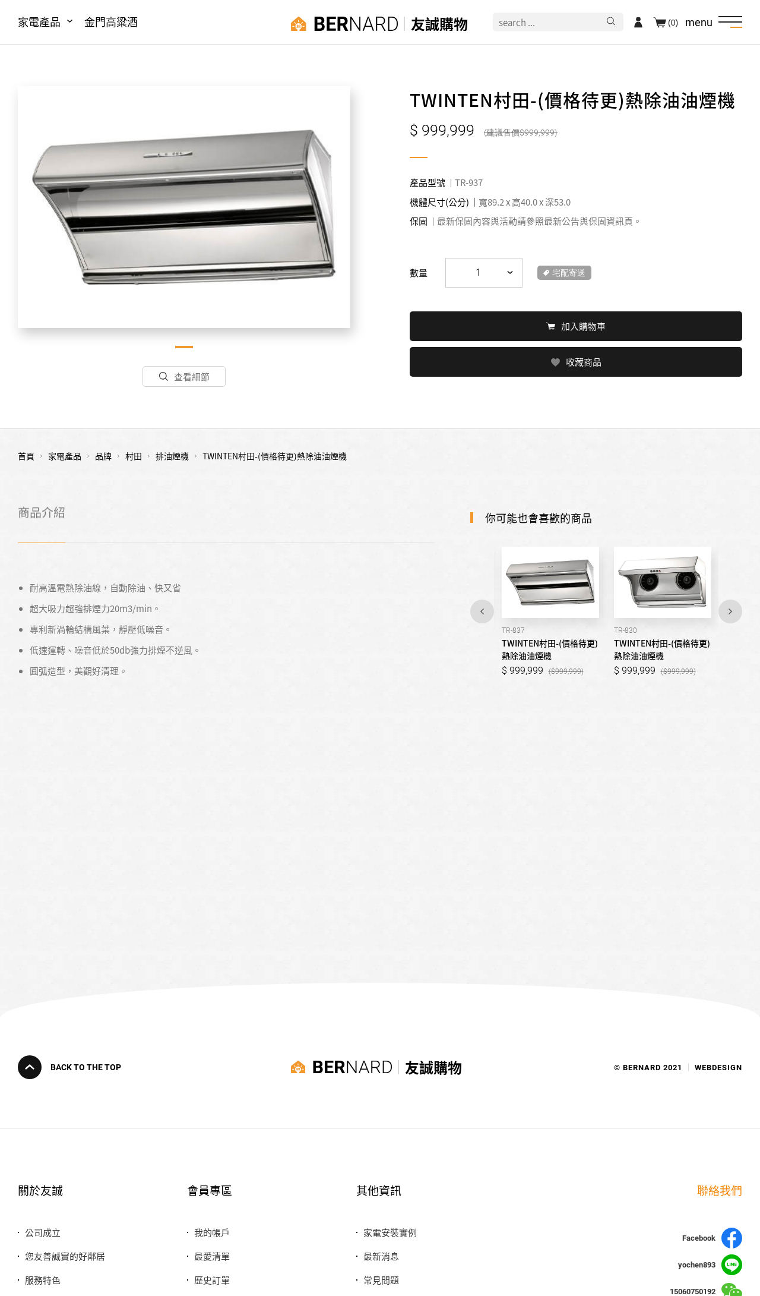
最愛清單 (212, 1255)
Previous (482, 611)
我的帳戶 (212, 1232)
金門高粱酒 (111, 21)
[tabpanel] (184, 207)
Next (730, 611)
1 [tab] (184, 347)
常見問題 (381, 1279)
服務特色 (43, 1279)
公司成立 (43, 1232)
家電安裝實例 (390, 1232)
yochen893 (710, 1264)
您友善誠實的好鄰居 (65, 1255)
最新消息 (381, 1255)
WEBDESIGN (718, 1066)
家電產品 (39, 21)
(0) (673, 22)
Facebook (712, 1238)
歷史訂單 (212, 1279)
